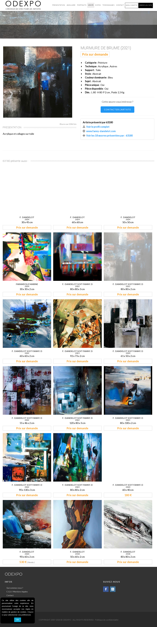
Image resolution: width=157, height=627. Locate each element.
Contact (10, 595)
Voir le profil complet (97, 126)
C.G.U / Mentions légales (17, 591)
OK (17, 620)
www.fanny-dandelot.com (101, 131)
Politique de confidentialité (106, 620)
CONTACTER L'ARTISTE (117, 109)
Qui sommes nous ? (14, 588)
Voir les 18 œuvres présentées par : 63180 (109, 135)
